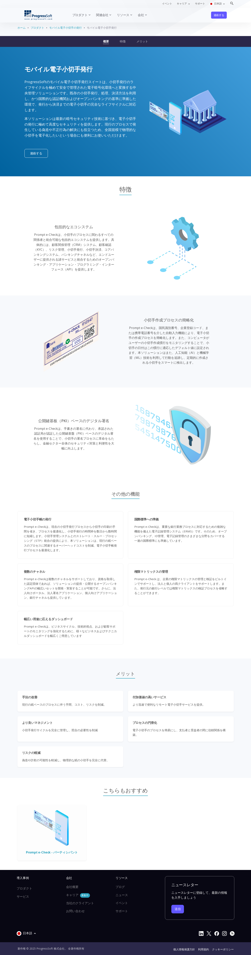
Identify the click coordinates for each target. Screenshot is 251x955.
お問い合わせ (75, 911)
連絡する (219, 15)
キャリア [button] (182, 3)
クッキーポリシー (223, 949)
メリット (142, 41)
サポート (200, 3)
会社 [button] (141, 15)
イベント (167, 3)
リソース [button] (123, 15)
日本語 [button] (216, 3)
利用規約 (203, 949)
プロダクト (37, 27)
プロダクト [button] (80, 15)
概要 (106, 41)
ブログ (120, 887)
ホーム (21, 27)
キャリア (78, 895)
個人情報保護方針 (184, 949)
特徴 (123, 41)
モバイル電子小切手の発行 (65, 27)
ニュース (122, 895)
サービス (23, 896)
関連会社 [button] (102, 15)
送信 (178, 909)
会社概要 (72, 887)
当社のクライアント (80, 903)
